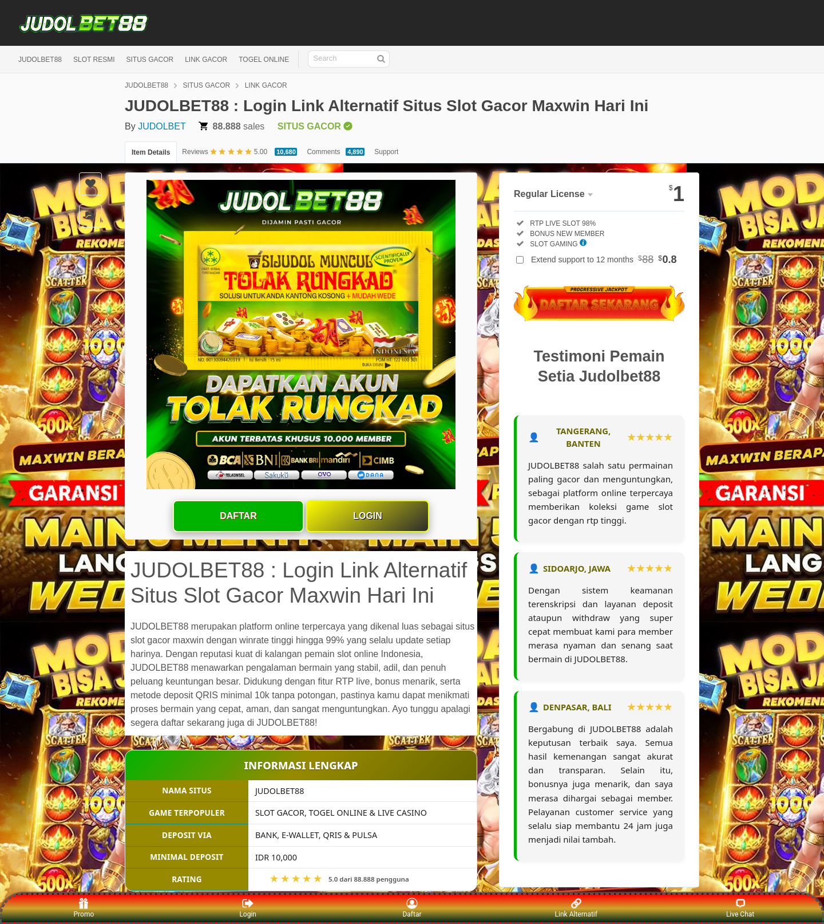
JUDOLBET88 (40, 60)
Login (367, 516)
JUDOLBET (162, 126)
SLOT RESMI (93, 60)
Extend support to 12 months (604, 259)
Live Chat (740, 908)
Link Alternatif (576, 908)
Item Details (151, 152)
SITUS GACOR (150, 60)
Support (386, 152)
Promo (84, 908)
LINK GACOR (206, 60)
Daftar (238, 516)
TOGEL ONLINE (264, 60)
